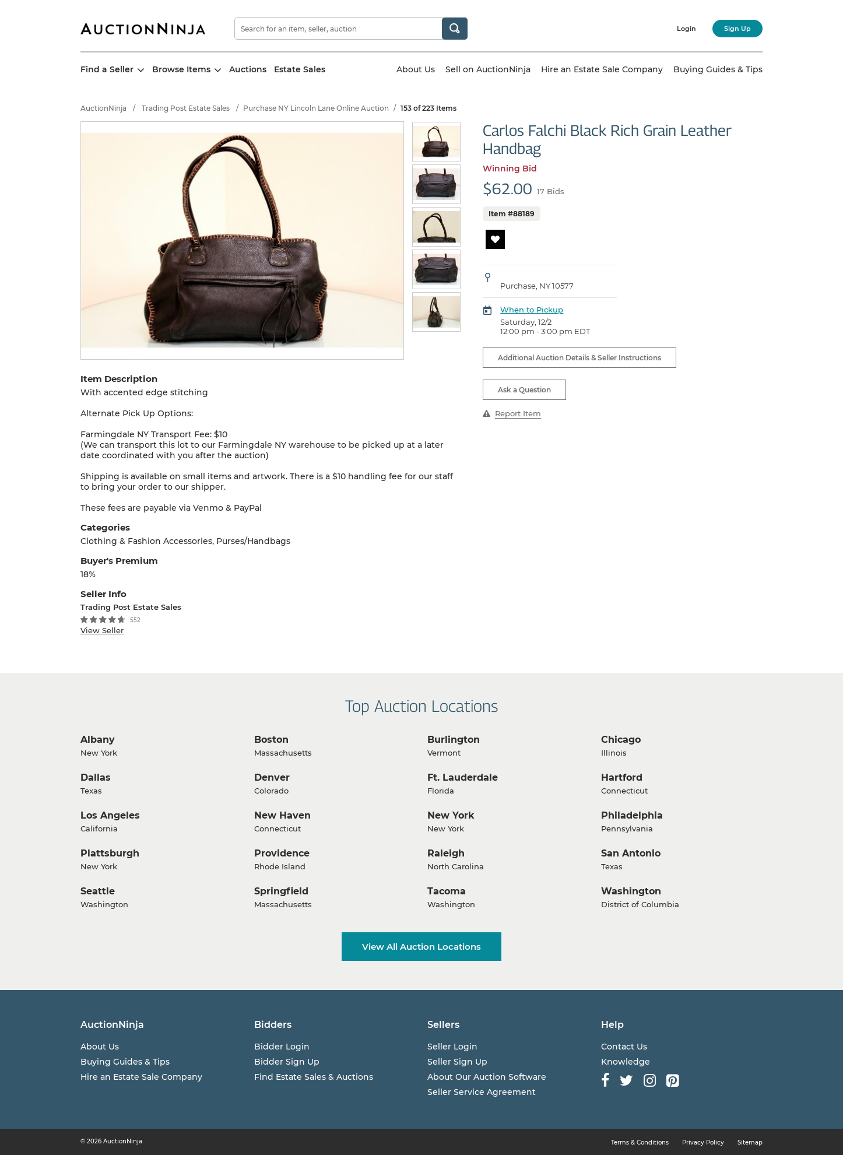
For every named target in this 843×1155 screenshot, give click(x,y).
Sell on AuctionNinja (488, 69)
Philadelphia (632, 815)
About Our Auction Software (486, 1077)
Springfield (281, 891)
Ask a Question (524, 389)
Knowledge (625, 1061)
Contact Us (624, 1046)
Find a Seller (112, 69)
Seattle (97, 891)
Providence (282, 853)
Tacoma (446, 891)
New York (451, 815)
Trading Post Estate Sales (186, 108)
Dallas (95, 777)
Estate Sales (299, 69)
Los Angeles (110, 815)
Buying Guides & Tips (718, 69)
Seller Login (452, 1046)
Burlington (453, 739)
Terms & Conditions (640, 1142)
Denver (272, 777)
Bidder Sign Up (286, 1061)
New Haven (282, 815)
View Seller (102, 630)
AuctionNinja (103, 108)
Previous (419, 227)
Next (455, 227)
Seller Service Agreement (481, 1092)
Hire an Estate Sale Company (602, 69)
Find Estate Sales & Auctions (313, 1077)
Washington (631, 891)
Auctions (247, 69)
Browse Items (187, 69)
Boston (271, 739)
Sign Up (737, 28)
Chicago (621, 739)
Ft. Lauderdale (462, 777)
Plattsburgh (109, 853)
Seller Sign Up (457, 1061)
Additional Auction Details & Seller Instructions (579, 357)
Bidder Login (282, 1046)
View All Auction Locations (421, 946)
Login (686, 28)
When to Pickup (531, 309)
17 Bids (550, 191)
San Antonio (631, 853)
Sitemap (750, 1142)
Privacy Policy (703, 1142)
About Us (415, 69)
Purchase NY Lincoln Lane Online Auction (316, 108)
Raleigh (446, 853)
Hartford (621, 777)
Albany (97, 739)
